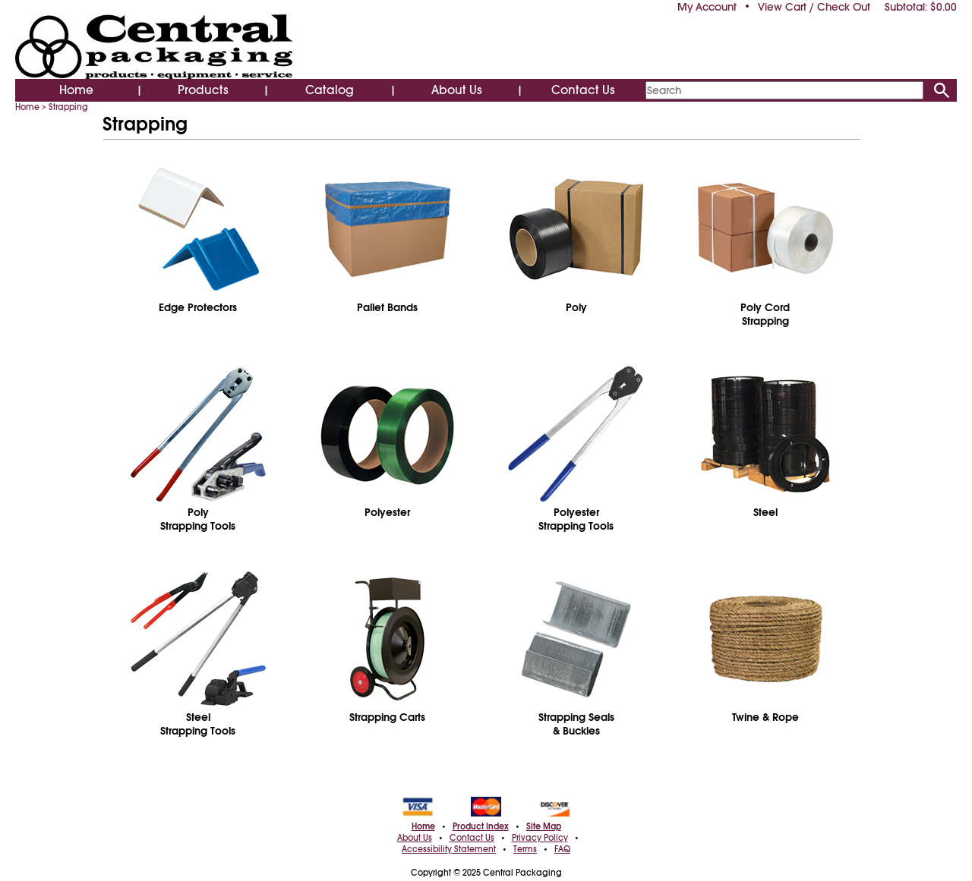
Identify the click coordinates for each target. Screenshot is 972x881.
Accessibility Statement (449, 849)
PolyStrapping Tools (197, 519)
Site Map (543, 826)
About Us (456, 90)
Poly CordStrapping (765, 314)
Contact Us (583, 90)
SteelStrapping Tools (197, 724)
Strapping (68, 107)
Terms (525, 849)
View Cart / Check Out (814, 7)
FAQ (562, 849)
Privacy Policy (540, 837)
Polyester (387, 512)
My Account (707, 7)
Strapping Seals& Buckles (576, 724)
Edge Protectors (198, 307)
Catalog (329, 90)
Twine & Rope (765, 717)
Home (76, 90)
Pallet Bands (387, 307)
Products (203, 90)
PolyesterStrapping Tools (576, 519)
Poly (576, 307)
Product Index (481, 826)
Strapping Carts (387, 717)
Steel (765, 512)
